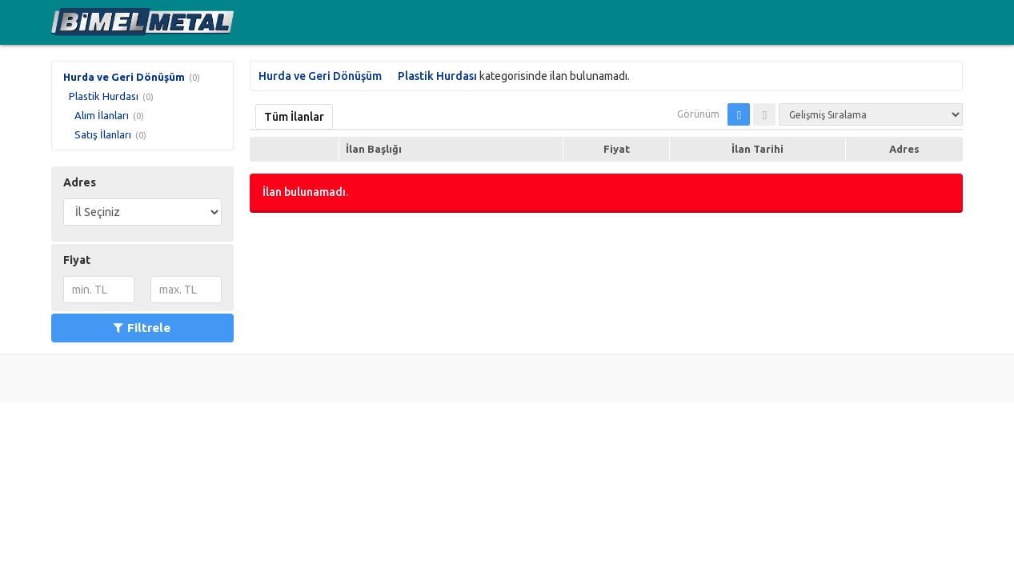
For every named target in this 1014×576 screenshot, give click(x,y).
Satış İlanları (102, 134)
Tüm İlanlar (294, 116)
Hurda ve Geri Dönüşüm (124, 76)
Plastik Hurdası (103, 96)
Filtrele (142, 327)
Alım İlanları (101, 115)
